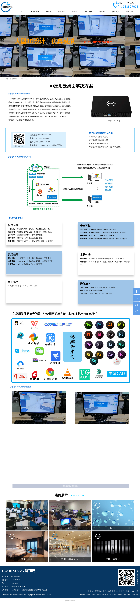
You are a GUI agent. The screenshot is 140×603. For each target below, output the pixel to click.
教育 (26, 528)
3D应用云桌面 (25, 79)
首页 (7, 79)
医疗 (112, 528)
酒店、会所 (27, 559)
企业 (69, 528)
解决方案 (15, 79)
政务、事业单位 (69, 559)
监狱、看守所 (113, 559)
